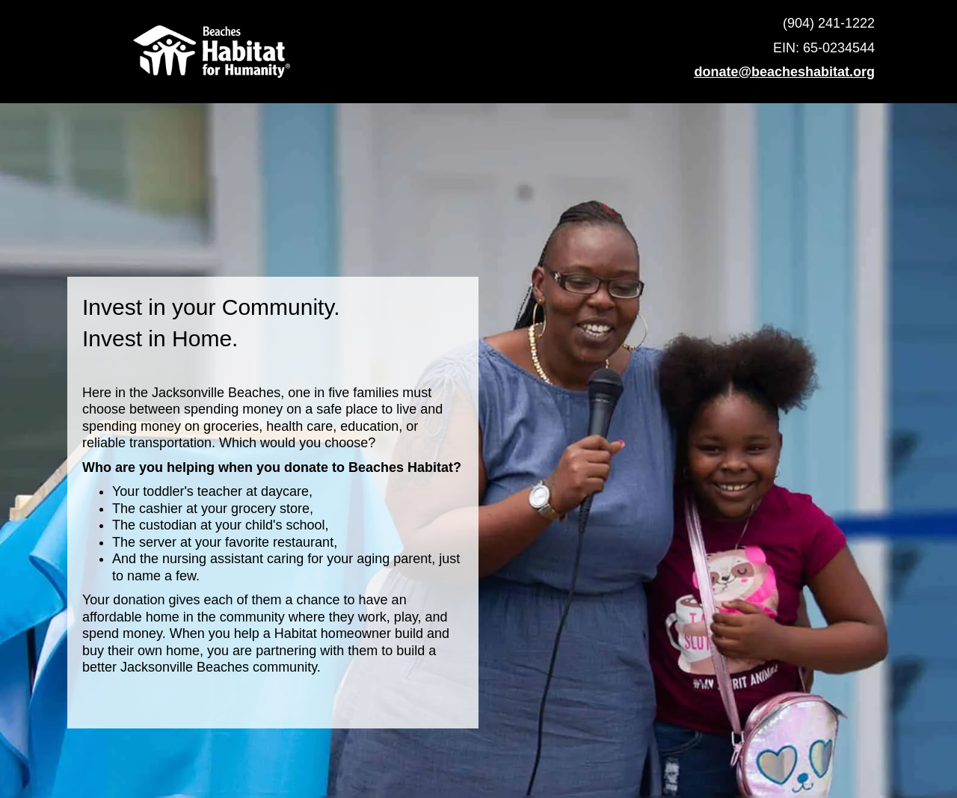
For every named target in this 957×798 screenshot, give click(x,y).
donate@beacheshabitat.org (784, 71)
